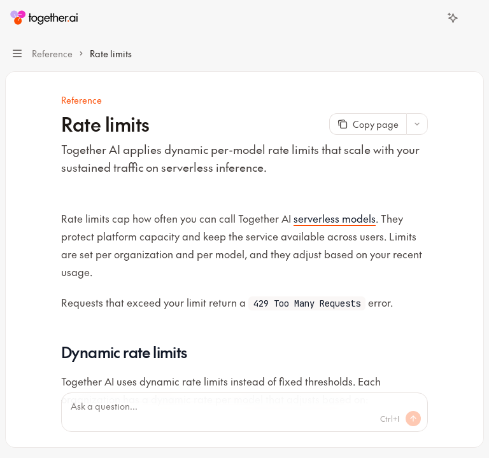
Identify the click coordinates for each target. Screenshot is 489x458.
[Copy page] (367, 124)
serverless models (335, 218)
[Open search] (429, 18)
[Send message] (413, 418)
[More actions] (472, 18)
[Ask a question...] (244, 412)
